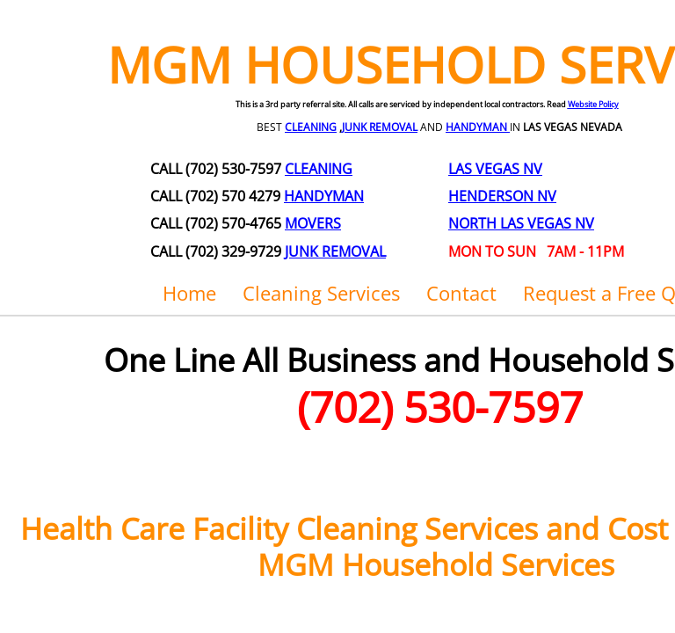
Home (189, 293)
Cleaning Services (321, 293)
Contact (461, 293)
